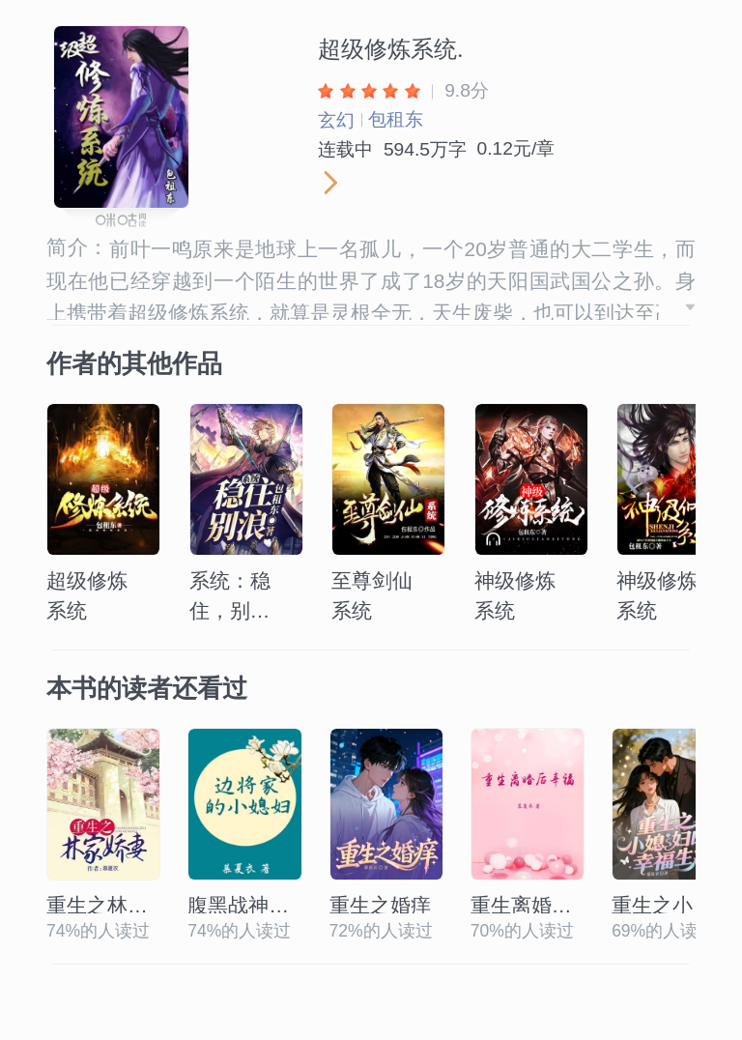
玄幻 (336, 120)
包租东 (395, 119)
